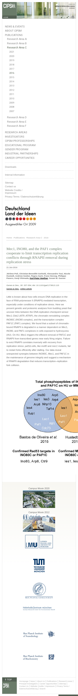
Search (43, 689)
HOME (5, 17)
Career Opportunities (19, 157)
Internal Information (15, 175)
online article (26, 289)
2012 (11, 90)
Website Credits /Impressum (13, 191)
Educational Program (20, 145)
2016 (11, 73)
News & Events (15, 26)
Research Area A (17, 39)
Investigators (14, 136)
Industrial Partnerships (21, 153)
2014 (11, 81)
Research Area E (16, 121)
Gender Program (16, 149)
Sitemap (9, 182)
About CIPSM (13, 30)
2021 (11, 52)
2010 (11, 98)
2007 (11, 111)
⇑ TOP (8, 679)
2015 (11, 77)
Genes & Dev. (12, 289)
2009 (11, 102)
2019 (11, 60)
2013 (11, 85)
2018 (11, 64)
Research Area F (16, 125)
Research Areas (16, 132)
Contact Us (23, 686)
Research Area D (17, 117)
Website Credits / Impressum (42, 686)
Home (9, 238)
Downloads (10, 167)
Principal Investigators (28, 684)
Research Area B (17, 43)
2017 (11, 69)
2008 (11, 107)
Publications (13, 35)
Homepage (23, 681)
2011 (11, 94)
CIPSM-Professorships (20, 140)
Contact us (10, 186)
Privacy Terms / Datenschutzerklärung (24, 196)
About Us (41, 681)
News (32, 681)
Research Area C (17, 47)
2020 (11, 56)
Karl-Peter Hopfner (39, 278)
